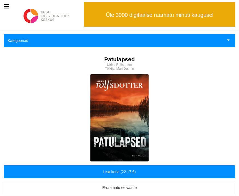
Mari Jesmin (125, 69)
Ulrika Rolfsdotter (119, 65)
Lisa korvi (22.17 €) (119, 172)
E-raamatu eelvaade (119, 187)
